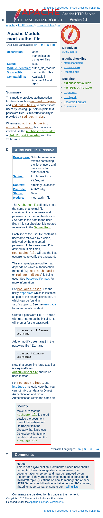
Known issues (72, 67)
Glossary (83, 7)
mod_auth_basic (24, 105)
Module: (18, 197)
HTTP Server (26, 25)
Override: (19, 189)
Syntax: (18, 176)
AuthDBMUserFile (25, 372)
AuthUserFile (69, 51)
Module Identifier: (19, 68)
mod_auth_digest (43, 101)
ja (47, 44)
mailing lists (71, 486)
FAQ (73, 7)
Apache (10, 25)
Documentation (45, 25)
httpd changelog (73, 62)
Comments (70, 106)
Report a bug (71, 71)
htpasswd (70, 92)
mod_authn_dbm (33, 116)
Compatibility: (16, 76)
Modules (49, 7)
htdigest (70, 97)
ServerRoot (42, 227)
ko (54, 44)
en (36, 44)
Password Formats (75, 102)
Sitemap (95, 7)
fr (42, 44)
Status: (12, 63)
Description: (15, 52)
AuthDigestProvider (24, 135)
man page (49, 304)
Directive (46, 150)
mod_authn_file (24, 253)
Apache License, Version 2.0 (46, 501)
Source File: (15, 72)
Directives (62, 7)
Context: (19, 185)
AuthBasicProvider (40, 131)
